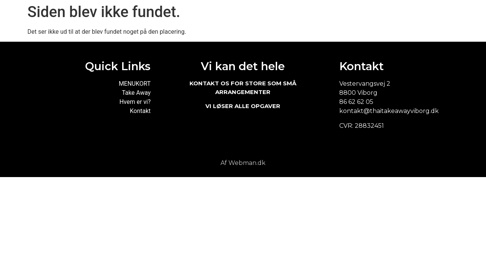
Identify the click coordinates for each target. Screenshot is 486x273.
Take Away (136, 92)
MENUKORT (135, 83)
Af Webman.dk (243, 162)
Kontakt (140, 111)
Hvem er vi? (135, 101)
